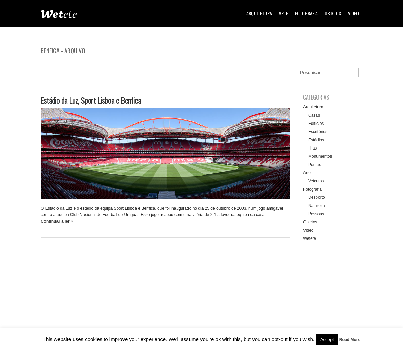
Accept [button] (327, 339)
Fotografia (306, 13)
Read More (349, 339)
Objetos (333, 13)
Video (353, 13)
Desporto (316, 197)
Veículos (316, 181)
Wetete (309, 238)
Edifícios (316, 123)
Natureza (316, 205)
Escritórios (317, 131)
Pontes (314, 164)
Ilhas (312, 148)
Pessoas (316, 213)
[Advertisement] (165, 72)
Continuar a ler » (57, 221)
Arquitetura (259, 13)
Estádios (316, 140)
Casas (314, 115)
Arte (283, 13)
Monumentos (320, 156)
